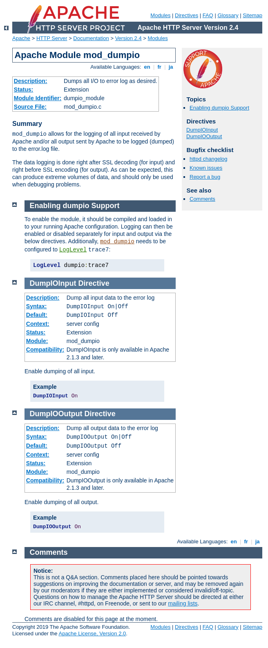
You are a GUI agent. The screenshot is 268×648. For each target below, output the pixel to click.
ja (170, 67)
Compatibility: (45, 349)
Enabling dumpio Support (219, 108)
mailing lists (182, 603)
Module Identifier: (38, 98)
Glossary (227, 15)
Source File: (30, 106)
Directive (93, 283)
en (147, 67)
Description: (30, 81)
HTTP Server (51, 38)
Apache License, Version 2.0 (92, 633)
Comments (202, 199)
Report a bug (205, 177)
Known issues (206, 168)
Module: (37, 341)
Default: (36, 315)
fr (159, 67)
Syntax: (36, 306)
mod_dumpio (117, 241)
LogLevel (73, 250)
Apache (21, 38)
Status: (23, 89)
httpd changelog (209, 159)
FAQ (208, 15)
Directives (186, 15)
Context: (37, 324)
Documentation (91, 38)
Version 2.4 (128, 38)
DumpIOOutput (204, 136)
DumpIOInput (202, 130)
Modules (160, 15)
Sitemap (252, 15)
